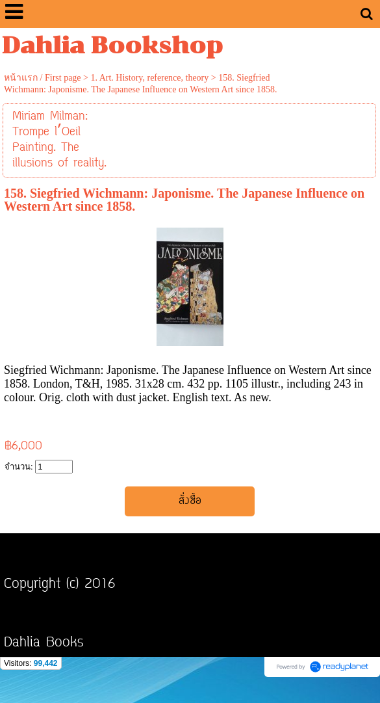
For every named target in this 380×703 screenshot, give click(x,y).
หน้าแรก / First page (42, 78)
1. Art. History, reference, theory (149, 78)
